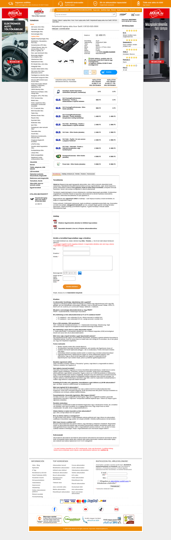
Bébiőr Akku (34, 100)
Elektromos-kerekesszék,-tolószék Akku (39, 137)
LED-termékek (34, 171)
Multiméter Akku (36, 122)
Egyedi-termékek (35, 187)
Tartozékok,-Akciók (36, 181)
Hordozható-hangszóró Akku (39, 77)
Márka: (86, 50)
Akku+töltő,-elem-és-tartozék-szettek (36, 184)
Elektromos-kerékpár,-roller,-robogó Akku (39, 92)
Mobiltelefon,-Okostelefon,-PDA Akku (39, 42)
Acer (72, 20)
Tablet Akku (34, 113)
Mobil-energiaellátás (37, 155)
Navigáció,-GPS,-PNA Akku (39, 96)
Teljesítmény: (88, 42)
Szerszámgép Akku (37, 34)
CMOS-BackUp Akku (37, 89)
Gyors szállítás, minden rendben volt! (132, 43)
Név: (54, 249)
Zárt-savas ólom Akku (37, 27)
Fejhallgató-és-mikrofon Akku (40, 75)
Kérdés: (56, 256)
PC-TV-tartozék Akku (37, 108)
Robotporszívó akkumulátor (57, 478)
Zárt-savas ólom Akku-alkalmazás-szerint (38, 72)
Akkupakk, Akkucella (37, 29)
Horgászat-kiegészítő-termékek (37, 140)
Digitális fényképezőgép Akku (40, 39)
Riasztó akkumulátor (78, 483)
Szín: (85, 45)
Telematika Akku (36, 131)
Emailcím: (56, 253)
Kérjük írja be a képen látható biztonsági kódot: (57, 279)
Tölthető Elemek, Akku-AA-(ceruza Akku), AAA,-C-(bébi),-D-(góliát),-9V (39, 49)
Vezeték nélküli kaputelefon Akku (39, 147)
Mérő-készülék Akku (37, 111)
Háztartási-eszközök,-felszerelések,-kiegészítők (38, 174)
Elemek (32, 165)
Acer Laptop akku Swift (82, 20)
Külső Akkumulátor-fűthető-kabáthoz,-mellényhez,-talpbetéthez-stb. (39, 85)
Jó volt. (132, 67)
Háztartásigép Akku (37, 31)
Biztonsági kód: (57, 273)
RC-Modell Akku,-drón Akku (39, 64)
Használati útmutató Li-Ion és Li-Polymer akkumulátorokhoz (75, 228)
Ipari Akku (34, 125)
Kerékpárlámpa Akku (37, 150)
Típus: (86, 44)
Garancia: (87, 52)
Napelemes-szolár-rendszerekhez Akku (37, 158)
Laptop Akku (35, 36)
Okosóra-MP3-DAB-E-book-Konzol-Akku (39, 80)
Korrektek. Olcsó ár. (132, 51)
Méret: (86, 47)
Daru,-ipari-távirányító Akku (39, 53)
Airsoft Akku (34, 134)
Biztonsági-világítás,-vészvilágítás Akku (37, 56)
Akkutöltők (33, 162)
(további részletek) (109, 52)
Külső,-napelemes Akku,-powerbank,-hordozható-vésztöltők (38, 104)
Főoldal (55, 20)
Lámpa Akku (35, 153)
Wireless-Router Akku (37, 115)
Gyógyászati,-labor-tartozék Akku (39, 128)
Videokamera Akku (36, 59)
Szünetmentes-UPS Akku (38, 45)
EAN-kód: (87, 53)
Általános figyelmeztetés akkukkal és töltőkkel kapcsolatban (75, 223)
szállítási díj (104, 450)
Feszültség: (87, 41)
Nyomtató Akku (35, 120)
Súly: (85, 49)
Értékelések (128, 26)
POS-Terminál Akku (37, 98)
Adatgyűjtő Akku (36, 66)
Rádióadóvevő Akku (37, 62)
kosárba (108, 72)
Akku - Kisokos (86, 241)
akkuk (73, 528)
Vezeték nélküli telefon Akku (39, 69)
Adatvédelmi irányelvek (74, 293)
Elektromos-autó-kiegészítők (39, 178)
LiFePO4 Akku (35, 144)
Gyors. (132, 59)
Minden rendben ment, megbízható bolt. (132, 33)
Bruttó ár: (87, 35)
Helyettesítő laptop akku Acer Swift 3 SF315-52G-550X (41, 199)
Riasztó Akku (35, 118)
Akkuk (32, 24)
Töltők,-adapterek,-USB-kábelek (38, 168)
